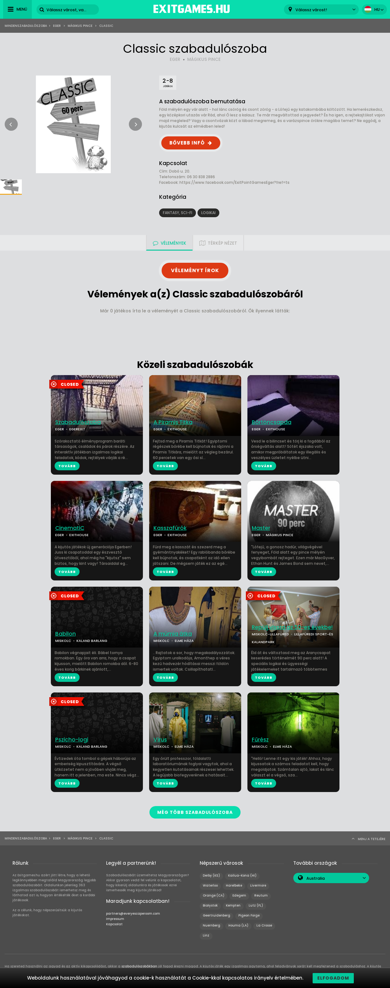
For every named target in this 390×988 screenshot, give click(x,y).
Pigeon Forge (249, 915)
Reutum (261, 895)
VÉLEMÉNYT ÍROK (195, 270)
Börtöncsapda (271, 422)
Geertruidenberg (216, 915)
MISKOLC (63, 640)
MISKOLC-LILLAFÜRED (270, 634)
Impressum (115, 918)
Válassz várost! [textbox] (311, 9)
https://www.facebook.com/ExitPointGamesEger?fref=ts (234, 182)
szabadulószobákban (139, 966)
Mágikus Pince (80, 25)
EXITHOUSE (177, 429)
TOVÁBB (67, 465)
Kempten (233, 905)
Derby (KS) (211, 875)
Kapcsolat (114, 924)
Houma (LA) (238, 925)
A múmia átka (173, 634)
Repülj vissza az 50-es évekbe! (292, 627)
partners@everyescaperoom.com (133, 913)
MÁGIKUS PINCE (204, 59)
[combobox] (321, 9)
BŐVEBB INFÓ (187, 142)
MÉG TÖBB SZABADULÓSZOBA (195, 812)
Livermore (258, 885)
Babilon (65, 634)
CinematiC (69, 528)
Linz (206, 935)
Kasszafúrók (170, 528)
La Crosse (264, 925)
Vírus (160, 739)
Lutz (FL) (256, 905)
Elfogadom (333, 978)
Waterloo (210, 885)
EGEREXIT (77, 429)
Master (261, 528)
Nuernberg (211, 925)
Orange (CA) (213, 895)
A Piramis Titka (173, 422)
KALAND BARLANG (91, 640)
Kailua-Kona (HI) (242, 875)
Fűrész (260, 739)
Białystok (210, 905)
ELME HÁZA (184, 640)
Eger (57, 25)
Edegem (239, 895)
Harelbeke (234, 885)
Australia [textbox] (315, 878)
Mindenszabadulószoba (26, 25)
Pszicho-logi (71, 739)
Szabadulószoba (78, 422)
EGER (175, 59)
